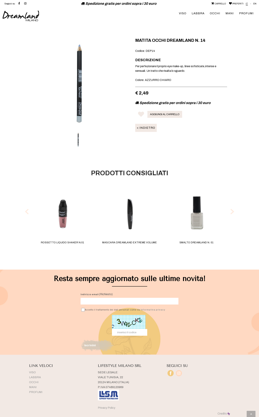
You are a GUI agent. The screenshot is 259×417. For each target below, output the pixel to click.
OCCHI (215, 13)
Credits (224, 413)
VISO (182, 13)
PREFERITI (235, 3)
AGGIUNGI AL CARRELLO (164, 114)
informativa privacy (153, 310)
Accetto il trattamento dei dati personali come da (123, 310)
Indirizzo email (90, 294)
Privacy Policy (106, 407)
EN (254, 3)
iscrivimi (90, 345)
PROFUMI (246, 13)
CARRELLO (218, 3)
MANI (230, 13)
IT (247, 3)
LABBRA (198, 13)
